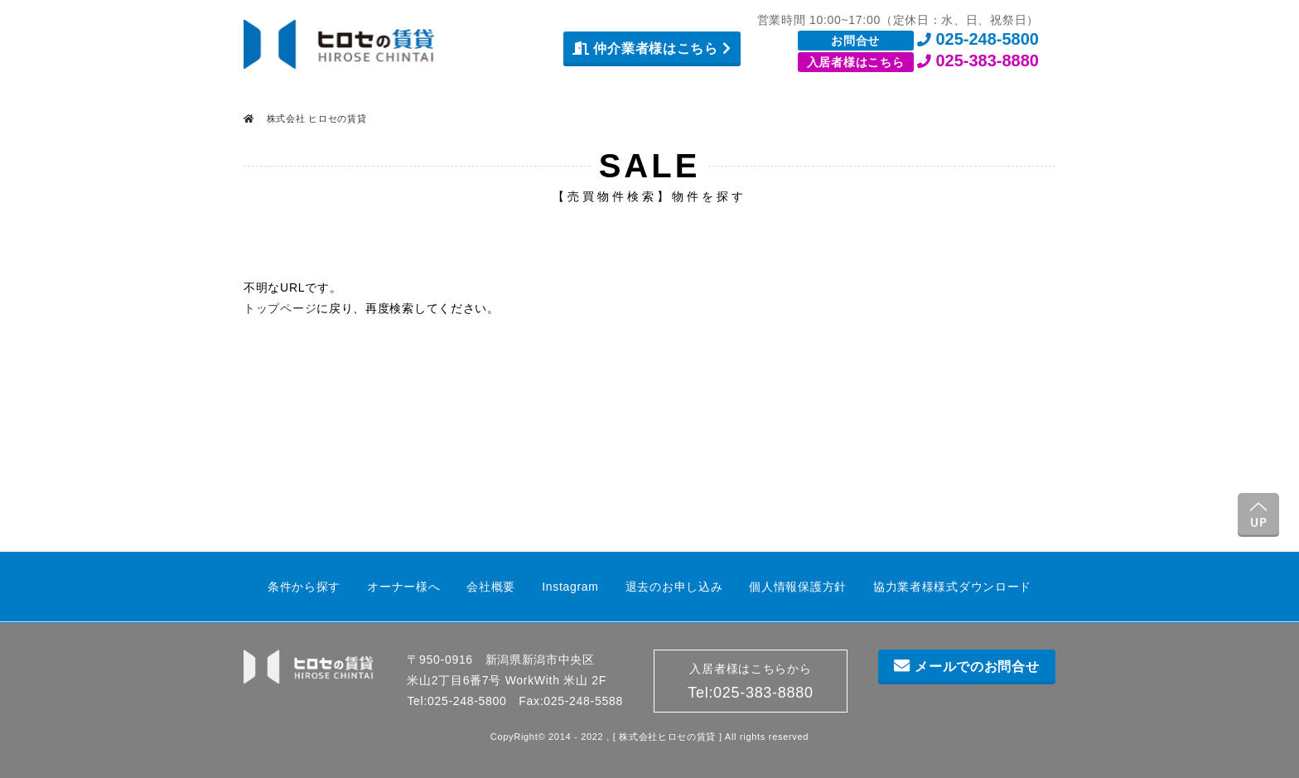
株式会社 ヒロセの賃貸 (315, 118)
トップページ (280, 308)
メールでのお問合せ (966, 667)
